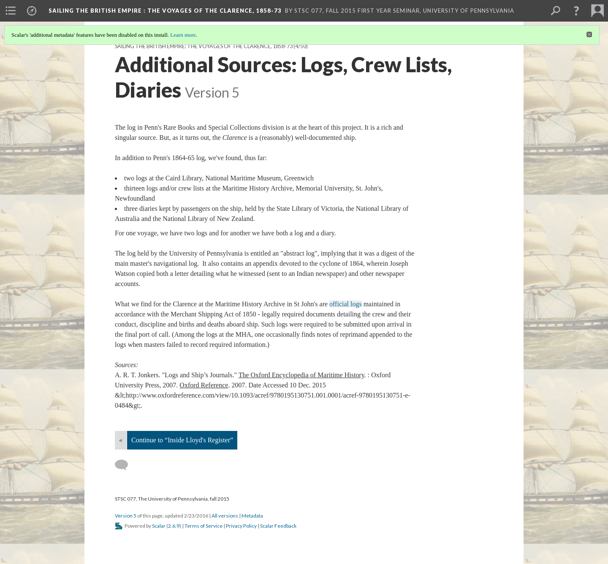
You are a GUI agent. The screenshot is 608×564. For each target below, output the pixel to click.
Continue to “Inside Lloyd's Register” (182, 440)
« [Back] (120, 440)
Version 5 (125, 515)
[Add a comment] (125, 465)
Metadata (252, 515)
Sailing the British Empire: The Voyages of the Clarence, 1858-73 (204, 46)
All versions (225, 515)
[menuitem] (10, 10)
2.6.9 (173, 526)
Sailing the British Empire (165, 10)
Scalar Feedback (278, 526)
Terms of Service (204, 526)
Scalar (159, 526)
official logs (345, 304)
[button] (576, 10)
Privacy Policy (241, 526)
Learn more (182, 35)
